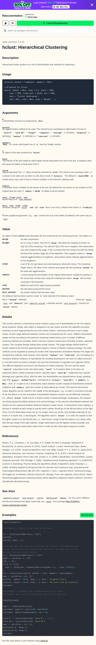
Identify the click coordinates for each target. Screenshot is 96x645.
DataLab (44, 641)
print (88, 300)
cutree (40, 498)
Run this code (87, 515)
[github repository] (13, 23)
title (24, 208)
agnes (14, 380)
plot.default (25, 199)
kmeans (63, 498)
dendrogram (51, 498)
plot (5, 304)
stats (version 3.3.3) (13, 42)
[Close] (92, 5)
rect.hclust (69, 304)
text (5, 219)
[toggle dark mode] (5, 23)
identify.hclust (37, 304)
